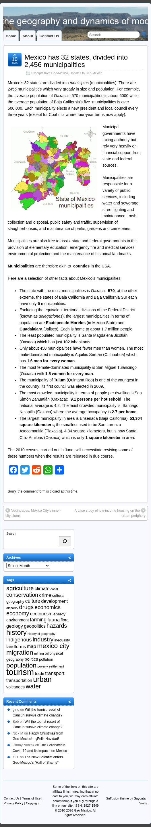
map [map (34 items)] (31, 646)
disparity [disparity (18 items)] (12, 608)
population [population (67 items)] (21, 665)
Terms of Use (31, 798)
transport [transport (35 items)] (54, 673)
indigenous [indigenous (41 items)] (19, 640)
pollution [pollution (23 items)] (46, 659)
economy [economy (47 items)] (17, 613)
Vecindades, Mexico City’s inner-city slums (33, 513)
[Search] (65, 541)
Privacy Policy (13, 803)
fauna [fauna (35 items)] (53, 620)
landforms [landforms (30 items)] (16, 646)
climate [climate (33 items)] (42, 588)
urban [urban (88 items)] (42, 679)
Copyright (32, 803)
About (27, 36)
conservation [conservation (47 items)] (22, 595)
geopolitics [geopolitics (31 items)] (34, 626)
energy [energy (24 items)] (59, 614)
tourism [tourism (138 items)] (20, 672)
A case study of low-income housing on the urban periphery (110, 513)
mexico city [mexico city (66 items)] (53, 645)
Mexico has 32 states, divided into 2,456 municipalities (76, 60)
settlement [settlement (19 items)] (56, 666)
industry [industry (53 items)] (43, 639)
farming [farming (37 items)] (38, 620)
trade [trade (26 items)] (39, 673)
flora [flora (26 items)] (65, 620)
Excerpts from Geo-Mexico (49, 73)
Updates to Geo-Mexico (86, 73)
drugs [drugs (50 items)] (26, 607)
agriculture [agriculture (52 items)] (20, 588)
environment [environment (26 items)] (17, 620)
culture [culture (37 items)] (32, 601)
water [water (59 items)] (33, 686)
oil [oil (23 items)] (47, 653)
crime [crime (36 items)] (45, 595)
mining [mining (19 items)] (39, 653)
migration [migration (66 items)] (19, 652)
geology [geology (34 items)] (14, 626)
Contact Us (49, 36)
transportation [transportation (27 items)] (19, 680)
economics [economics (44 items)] (48, 607)
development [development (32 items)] (54, 601)
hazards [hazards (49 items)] (57, 626)
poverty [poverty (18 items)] (42, 666)
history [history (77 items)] (16, 632)
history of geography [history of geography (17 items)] (41, 633)
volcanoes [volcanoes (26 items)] (15, 687)
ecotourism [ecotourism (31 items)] (41, 613)
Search (11, 533)
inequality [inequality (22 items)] (62, 640)
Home (11, 36)
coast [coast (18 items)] (54, 589)
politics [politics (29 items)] (31, 659)
